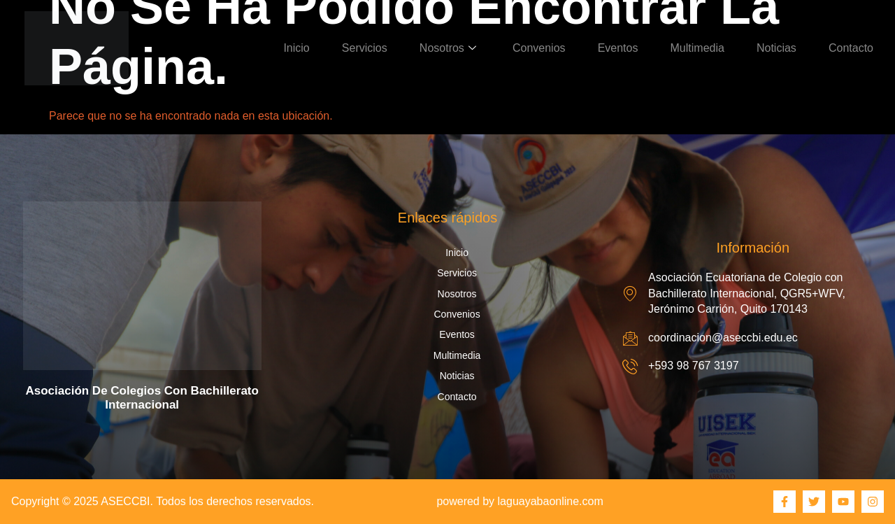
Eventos (618, 48)
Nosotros (448, 48)
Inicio (296, 48)
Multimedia (697, 48)
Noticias (776, 48)
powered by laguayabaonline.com (519, 501)
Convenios (539, 48)
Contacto (851, 48)
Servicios (364, 48)
